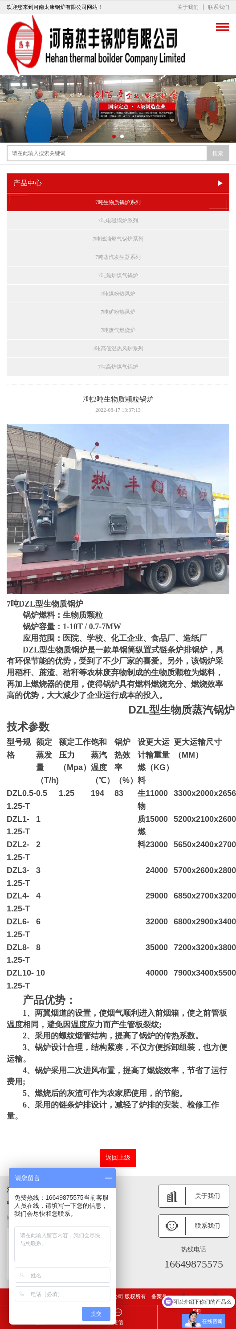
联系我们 (218, 7)
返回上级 (118, 1157)
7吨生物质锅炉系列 (118, 202)
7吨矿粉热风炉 (118, 312)
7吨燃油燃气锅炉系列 (118, 239)
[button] (114, 136)
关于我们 (188, 7)
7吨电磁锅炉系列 (118, 220)
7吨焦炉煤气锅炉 (118, 275)
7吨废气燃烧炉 (118, 330)
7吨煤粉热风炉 (118, 294)
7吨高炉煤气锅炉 (118, 367)
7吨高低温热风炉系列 (118, 348)
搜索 (217, 153)
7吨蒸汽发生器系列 (118, 257)
